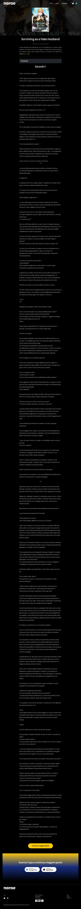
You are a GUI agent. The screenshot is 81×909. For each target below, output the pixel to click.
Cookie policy (37, 896)
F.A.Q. (51, 3)
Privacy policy (38, 898)
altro (28, 54)
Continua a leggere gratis (40, 846)
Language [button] (64, 3)
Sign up (68, 896)
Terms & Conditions (39, 895)
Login (57, 3)
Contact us (69, 898)
